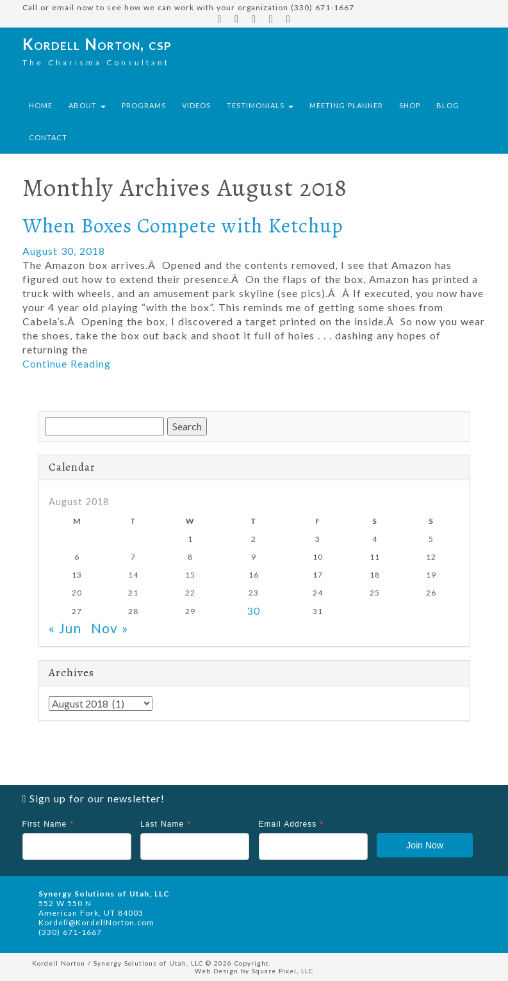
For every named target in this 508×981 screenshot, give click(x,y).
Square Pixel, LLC (282, 971)
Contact (48, 137)
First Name (48, 824)
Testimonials (260, 105)
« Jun (65, 628)
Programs (144, 105)
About (87, 105)
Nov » (110, 628)
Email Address (291, 824)
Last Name (165, 824)
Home (41, 105)
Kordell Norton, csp (97, 44)
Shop (409, 105)
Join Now (424, 845)
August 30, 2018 (63, 251)
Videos (196, 105)
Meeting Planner (346, 105)
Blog (447, 105)
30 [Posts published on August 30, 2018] (253, 611)
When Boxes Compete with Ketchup (182, 225)
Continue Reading (66, 363)
